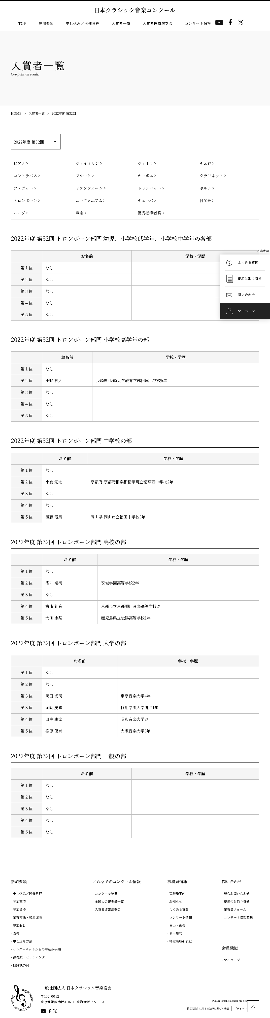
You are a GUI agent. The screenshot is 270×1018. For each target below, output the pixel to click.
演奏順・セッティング (29, 957)
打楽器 (205, 200)
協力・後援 (177, 925)
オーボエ (145, 176)
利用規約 (175, 933)
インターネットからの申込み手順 (37, 949)
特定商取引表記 (180, 941)
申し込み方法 (22, 941)
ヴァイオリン (87, 163)
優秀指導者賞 (149, 213)
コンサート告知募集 (238, 917)
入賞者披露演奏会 (158, 23)
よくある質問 (179, 909)
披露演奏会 (21, 965)
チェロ (205, 163)
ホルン (205, 188)
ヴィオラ (145, 163)
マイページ (232, 959)
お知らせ (175, 901)
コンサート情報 (198, 23)
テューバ (145, 200)
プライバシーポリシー (246, 1008)
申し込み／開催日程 (83, 23)
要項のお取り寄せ (237, 901)
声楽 (79, 213)
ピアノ (19, 163)
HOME (16, 113)
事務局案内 (177, 893)
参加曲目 (19, 925)
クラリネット (211, 176)
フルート (83, 176)
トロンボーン (25, 200)
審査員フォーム (235, 909)
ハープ (19, 213)
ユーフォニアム (88, 200)
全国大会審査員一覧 (109, 901)
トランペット (149, 188)
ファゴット (23, 188)
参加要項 (46, 23)
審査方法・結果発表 (27, 917)
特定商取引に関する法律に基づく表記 (208, 1008)
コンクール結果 (106, 893)
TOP (22, 23)
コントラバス (25, 176)
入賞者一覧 (121, 23)
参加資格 (19, 909)
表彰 (16, 933)
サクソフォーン (89, 188)
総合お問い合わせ (237, 893)
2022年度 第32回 (64, 113)
